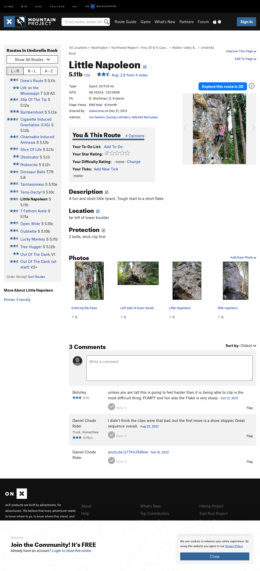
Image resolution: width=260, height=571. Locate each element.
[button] (187, 129)
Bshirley (79, 392)
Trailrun (57, 6)
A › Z (49, 70)
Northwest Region (124, 47)
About (86, 506)
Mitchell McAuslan (145, 117)
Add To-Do (113, 146)
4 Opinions (134, 135)
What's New (165, 21)
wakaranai (96, 111)
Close (215, 556)
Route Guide (125, 21)
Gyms (145, 21)
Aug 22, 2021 (149, 426)
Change (134, 161)
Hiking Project (211, 506)
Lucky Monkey (32, 239)
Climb (8, 6)
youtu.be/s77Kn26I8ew (128, 452)
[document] (214, 549)
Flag (250, 408)
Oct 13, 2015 (229, 398)
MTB (24, 6)
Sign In (246, 21)
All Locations (78, 47)
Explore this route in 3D (222, 86)
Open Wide (30, 223)
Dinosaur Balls (32, 171)
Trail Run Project (213, 513)
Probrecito (29, 164)
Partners (186, 21)
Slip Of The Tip (33, 99)
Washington (99, 47)
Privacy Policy (234, 546)
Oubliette (28, 231)
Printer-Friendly (17, 299)
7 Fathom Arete (33, 211)
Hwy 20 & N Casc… (155, 47)
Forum (203, 21)
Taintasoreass (32, 184)
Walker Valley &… (184, 47)
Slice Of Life (31, 149)
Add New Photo (243, 257)
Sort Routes (36, 277)
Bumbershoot (31, 112)
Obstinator (29, 157)
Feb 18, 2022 (159, 452)
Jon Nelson (97, 117)
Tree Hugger (31, 246)
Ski (75, 6)
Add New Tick (106, 169)
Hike (38, 6)
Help (85, 513)
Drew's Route (31, 80)
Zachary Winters (118, 117)
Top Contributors (154, 513)
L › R (15, 70)
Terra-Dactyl (30, 192)
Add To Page (245, 59)
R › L (32, 70)
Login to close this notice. (72, 551)
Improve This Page (241, 51)
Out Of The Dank (35, 254)
